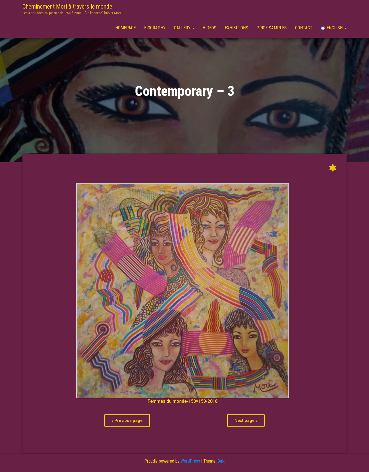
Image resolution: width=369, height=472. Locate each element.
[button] (127, 420)
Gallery (184, 27)
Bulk (221, 461)
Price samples (272, 27)
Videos (209, 27)
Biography (155, 27)
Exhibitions (236, 27)
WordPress (190, 461)
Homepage (125, 27)
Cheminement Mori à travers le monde (67, 6)
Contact (303, 27)
